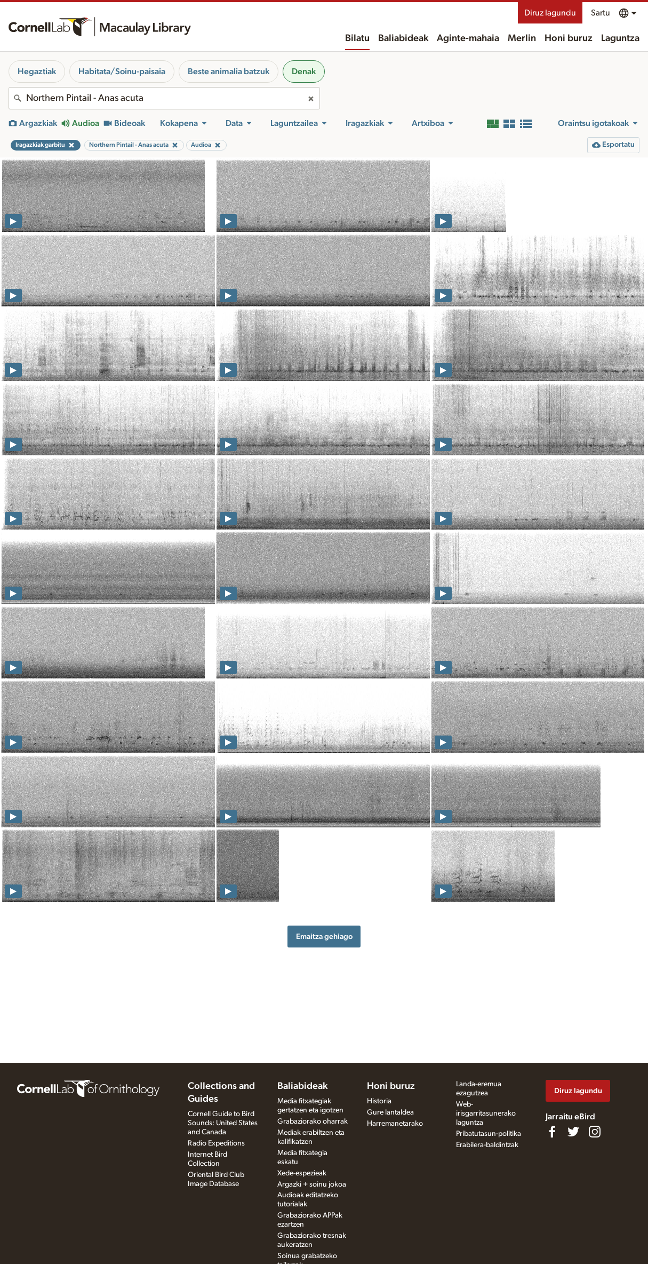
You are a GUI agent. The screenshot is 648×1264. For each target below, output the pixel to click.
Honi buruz (569, 38)
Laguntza (620, 38)
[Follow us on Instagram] (594, 1131)
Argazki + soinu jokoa (311, 1184)
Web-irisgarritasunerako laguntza (486, 1113)
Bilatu (357, 38)
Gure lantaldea (390, 1112)
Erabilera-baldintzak (487, 1145)
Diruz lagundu (550, 13)
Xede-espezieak (301, 1173)
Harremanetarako (395, 1123)
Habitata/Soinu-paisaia (121, 71)
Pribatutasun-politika (488, 1133)
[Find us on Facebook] (552, 1131)
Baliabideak (403, 38)
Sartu (600, 13)
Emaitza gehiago (324, 937)
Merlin (522, 38)
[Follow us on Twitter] (573, 1131)
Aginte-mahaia (468, 38)
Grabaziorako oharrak (312, 1121)
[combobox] (164, 98)
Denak (304, 71)
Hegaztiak (37, 71)
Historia (379, 1101)
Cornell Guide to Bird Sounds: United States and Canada (223, 1123)
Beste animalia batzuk (228, 71)
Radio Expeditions (216, 1143)
